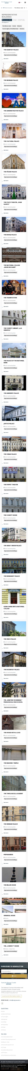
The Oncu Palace (10, 639)
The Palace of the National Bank (14, 362)
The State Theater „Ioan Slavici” (13, 203)
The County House (10, 515)
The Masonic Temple (11, 763)
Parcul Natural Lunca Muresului (9, 1055)
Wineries (19, 26)
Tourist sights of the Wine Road (10, 28)
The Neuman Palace (11, 80)
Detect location (7, 8)
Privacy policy (5, 1024)
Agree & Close (15, 1069)
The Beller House (10, 885)
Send (14, 976)
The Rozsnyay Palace (11, 669)
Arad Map (4, 1022)
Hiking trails (4, 1019)
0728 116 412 (5, 1000)
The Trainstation (10, 298)
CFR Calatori (4, 1052)
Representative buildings (10, 55)
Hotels (14, 26)
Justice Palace (9, 423)
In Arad (14, 20)
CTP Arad (4, 1047)
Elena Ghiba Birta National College (14, 607)
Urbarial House (9, 915)
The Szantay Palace (11, 50)
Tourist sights (5, 1016)
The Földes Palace (10, 172)
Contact (3, 1027)
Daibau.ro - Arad (5, 1042)
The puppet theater (11, 484)
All (1, 8)
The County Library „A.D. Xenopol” (13, 329)
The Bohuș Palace (10, 235)
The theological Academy (13, 793)
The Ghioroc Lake (18, 8)
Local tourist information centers (11, 996)
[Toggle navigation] (25, 2)
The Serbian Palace (11, 824)
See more (6, 58)
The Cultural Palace (11, 141)
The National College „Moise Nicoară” (12, 266)
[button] (20, 2)
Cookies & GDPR (5, 1069)
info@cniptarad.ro (14, 1000)
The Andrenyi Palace (11, 393)
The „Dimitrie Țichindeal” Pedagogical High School (13, 701)
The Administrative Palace (14, 111)
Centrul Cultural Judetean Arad (8, 1039)
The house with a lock (12, 732)
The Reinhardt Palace (12, 576)
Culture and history (6, 1014)
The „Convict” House (11, 946)
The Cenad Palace (10, 454)
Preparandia (8, 854)
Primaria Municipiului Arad (8, 1044)
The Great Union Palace (12, 545)
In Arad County (21, 20)
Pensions (22, 28)
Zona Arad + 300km (7, 20)
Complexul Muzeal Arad (7, 1050)
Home (3, 1011)
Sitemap (4, 1030)
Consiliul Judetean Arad (7, 1036)
